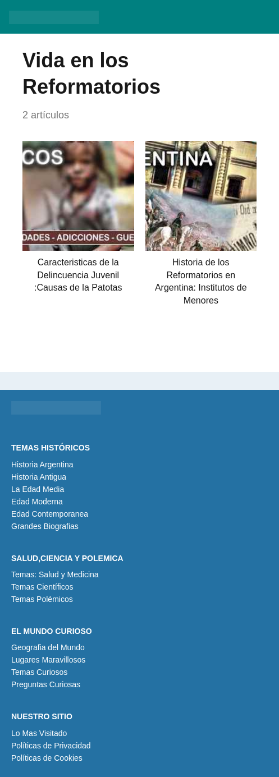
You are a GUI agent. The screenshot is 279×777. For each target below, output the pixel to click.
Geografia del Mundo (48, 647)
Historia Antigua (38, 476)
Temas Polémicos (42, 599)
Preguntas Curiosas (45, 684)
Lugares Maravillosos (48, 659)
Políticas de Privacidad (51, 745)
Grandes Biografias (45, 526)
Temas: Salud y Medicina (55, 574)
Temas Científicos (42, 586)
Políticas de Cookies (47, 757)
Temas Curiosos (39, 672)
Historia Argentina (42, 464)
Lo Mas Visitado (39, 733)
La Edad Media (37, 489)
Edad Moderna (37, 501)
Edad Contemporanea (49, 513)
